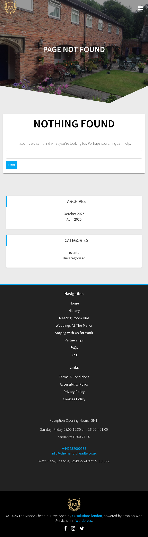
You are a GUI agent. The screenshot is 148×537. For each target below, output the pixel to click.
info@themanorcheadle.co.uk (74, 453)
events (74, 252)
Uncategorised (74, 258)
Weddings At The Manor (74, 325)
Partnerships (74, 340)
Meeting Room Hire (74, 318)
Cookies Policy (74, 399)
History (74, 310)
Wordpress (84, 520)
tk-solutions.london (87, 515)
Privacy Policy (74, 391)
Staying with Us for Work (74, 332)
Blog (74, 355)
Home (74, 303)
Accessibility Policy (74, 384)
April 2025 (74, 219)
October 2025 (74, 213)
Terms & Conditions (74, 376)
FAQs (74, 347)
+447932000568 (74, 448)
